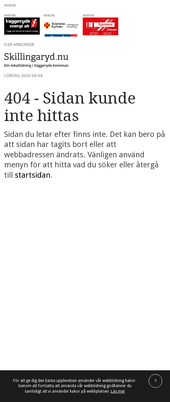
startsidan (32, 175)
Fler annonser (19, 44)
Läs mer (118, 391)
